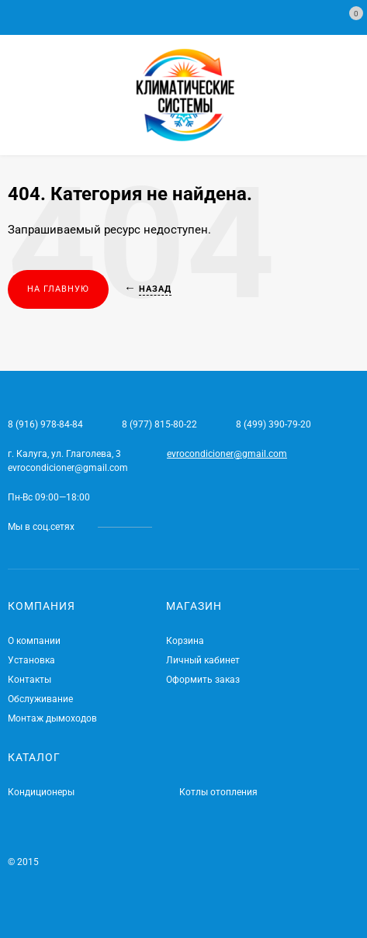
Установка (31, 660)
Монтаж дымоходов (52, 718)
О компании (34, 640)
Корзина (185, 640)
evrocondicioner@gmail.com (227, 453)
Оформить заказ (203, 679)
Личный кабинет (203, 660)
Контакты (29, 679)
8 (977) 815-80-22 (159, 424)
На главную (58, 289)
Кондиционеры (41, 792)
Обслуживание (40, 699)
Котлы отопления (218, 792)
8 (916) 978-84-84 (45, 424)
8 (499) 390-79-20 (273, 424)
